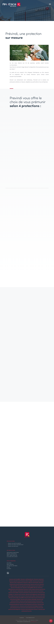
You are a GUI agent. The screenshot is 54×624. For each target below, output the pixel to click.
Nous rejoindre (10, 564)
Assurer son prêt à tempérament (15, 544)
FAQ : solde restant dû (12, 555)
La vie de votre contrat (12, 556)
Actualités (9, 562)
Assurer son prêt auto (13, 546)
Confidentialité (30, 617)
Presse (8, 567)
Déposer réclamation (12, 553)
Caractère (34, 621)
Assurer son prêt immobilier (14, 543)
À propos (9, 568)
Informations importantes (13, 552)
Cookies (22, 617)
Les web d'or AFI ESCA (12, 565)
